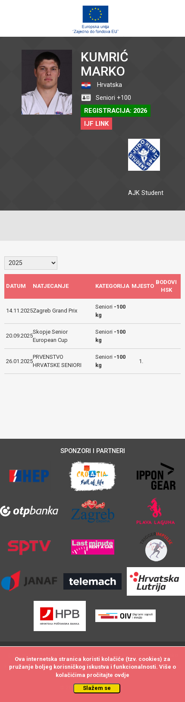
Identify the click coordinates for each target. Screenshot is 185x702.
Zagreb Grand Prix (55, 310)
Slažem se (97, 688)
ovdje (121, 675)
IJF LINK (96, 124)
